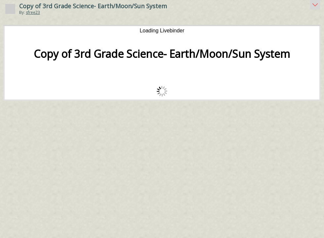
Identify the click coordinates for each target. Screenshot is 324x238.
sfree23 (33, 12)
